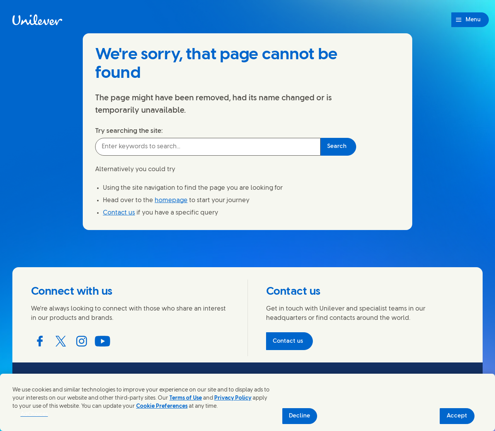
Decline (299, 416)
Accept (457, 416)
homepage (171, 200)
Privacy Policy (232, 398)
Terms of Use (185, 398)
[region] (247, 402)
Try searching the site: (129, 130)
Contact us (119, 212)
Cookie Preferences (162, 406)
